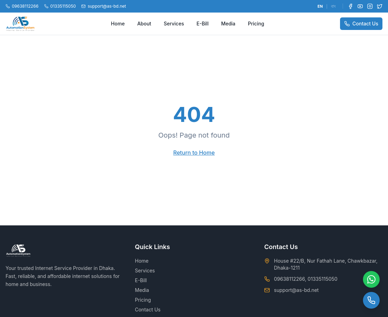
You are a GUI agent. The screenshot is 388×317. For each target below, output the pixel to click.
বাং (333, 6)
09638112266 (22, 6)
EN (320, 6)
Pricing (256, 23)
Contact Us (361, 23)
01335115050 (60, 6)
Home (118, 23)
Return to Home (194, 152)
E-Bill (202, 23)
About (144, 23)
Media (228, 23)
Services (174, 23)
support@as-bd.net (103, 6)
